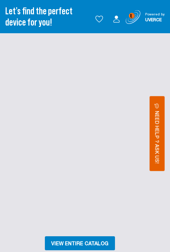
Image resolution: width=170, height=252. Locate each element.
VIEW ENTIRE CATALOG (79, 243)
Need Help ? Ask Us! (157, 134)
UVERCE (153, 19)
